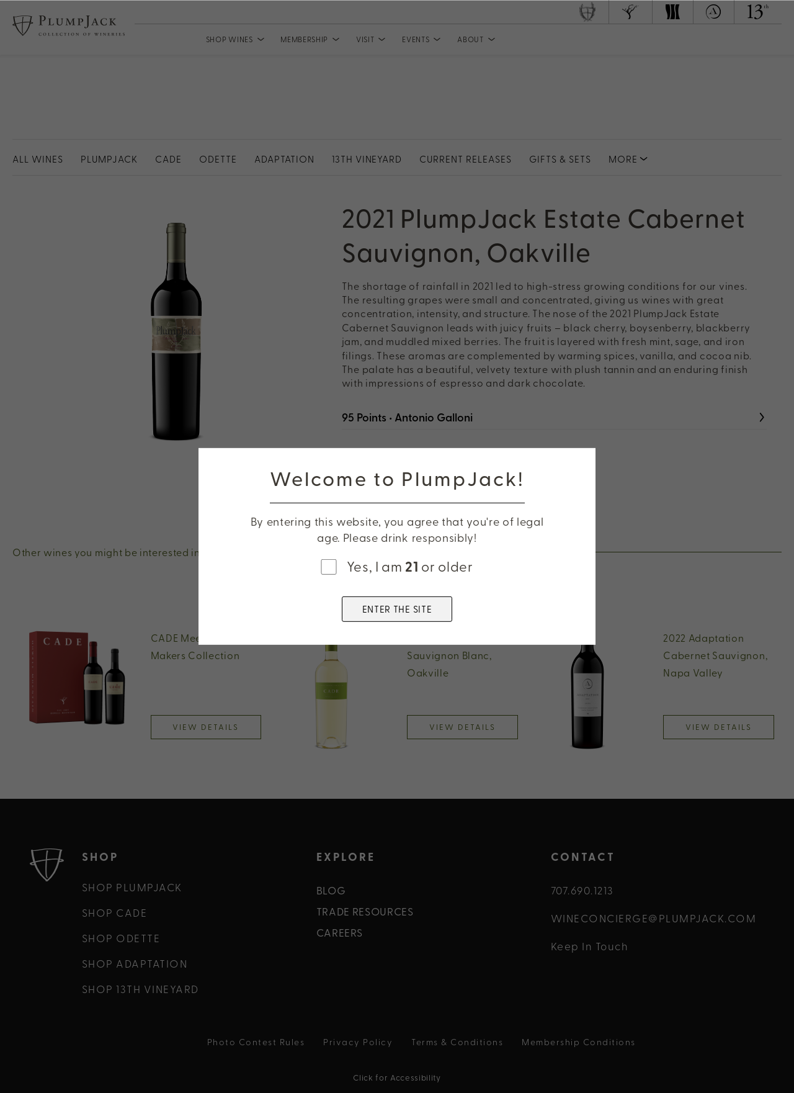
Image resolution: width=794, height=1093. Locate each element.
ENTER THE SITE (397, 609)
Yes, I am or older (410, 566)
